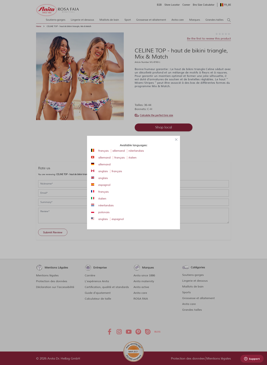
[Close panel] (176, 139)
